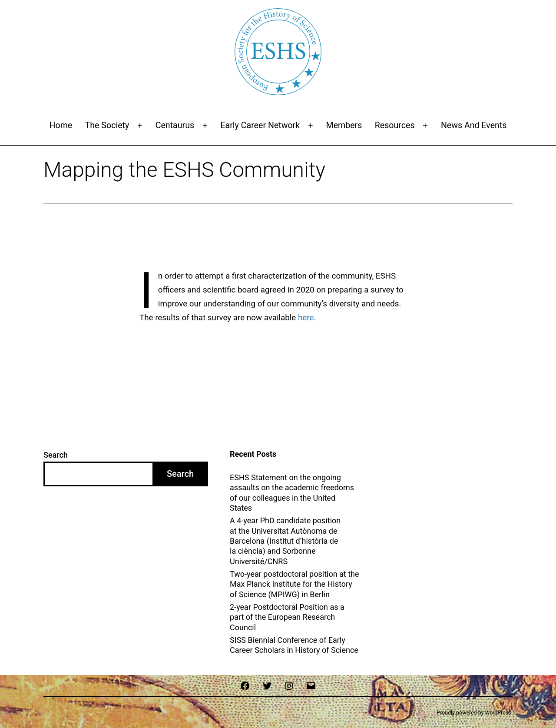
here (306, 317)
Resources (395, 125)
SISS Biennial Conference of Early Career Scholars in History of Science (295, 645)
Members (344, 125)
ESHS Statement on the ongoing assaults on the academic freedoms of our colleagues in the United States (292, 492)
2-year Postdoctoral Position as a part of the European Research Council (287, 617)
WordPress (498, 712)
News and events (474, 125)
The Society (107, 125)
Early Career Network (260, 125)
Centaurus (175, 125)
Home (61, 125)
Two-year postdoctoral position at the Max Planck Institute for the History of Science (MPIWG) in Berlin (294, 584)
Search (55, 454)
